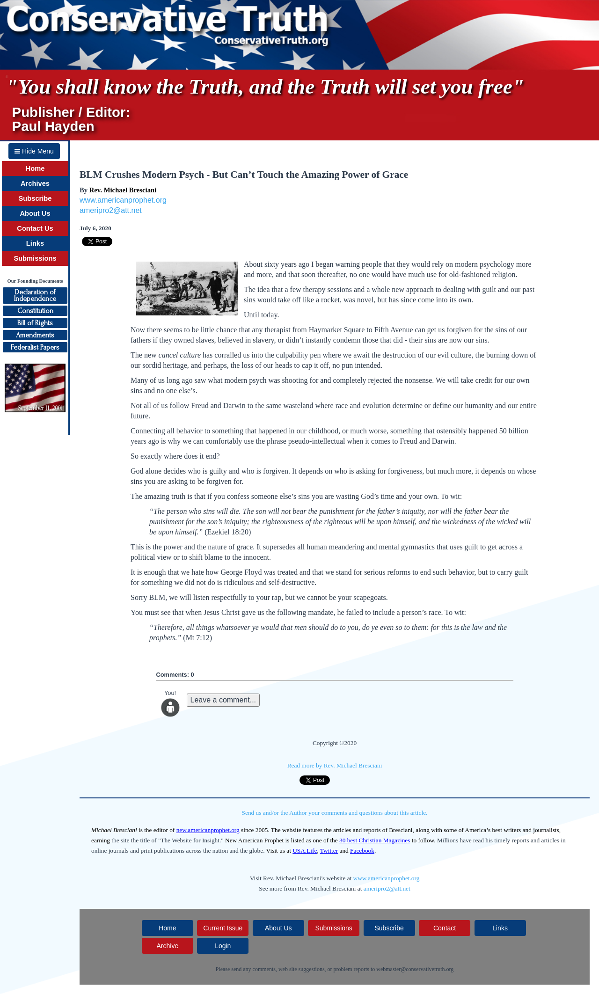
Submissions (35, 258)
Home (35, 168)
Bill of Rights (35, 323)
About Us (35, 213)
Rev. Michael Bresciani (122, 190)
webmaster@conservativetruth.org (414, 969)
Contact (444, 928)
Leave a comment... (223, 700)
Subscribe (35, 198)
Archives (35, 183)
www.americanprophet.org (123, 200)
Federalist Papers (35, 347)
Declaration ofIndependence (35, 295)
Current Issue (222, 928)
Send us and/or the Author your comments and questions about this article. (335, 812)
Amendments (35, 335)
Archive (167, 946)
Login (223, 946)
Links (35, 243)
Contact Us (35, 228)
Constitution (35, 311)
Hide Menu (34, 151)
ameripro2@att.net (111, 210)
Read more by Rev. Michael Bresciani (334, 765)
